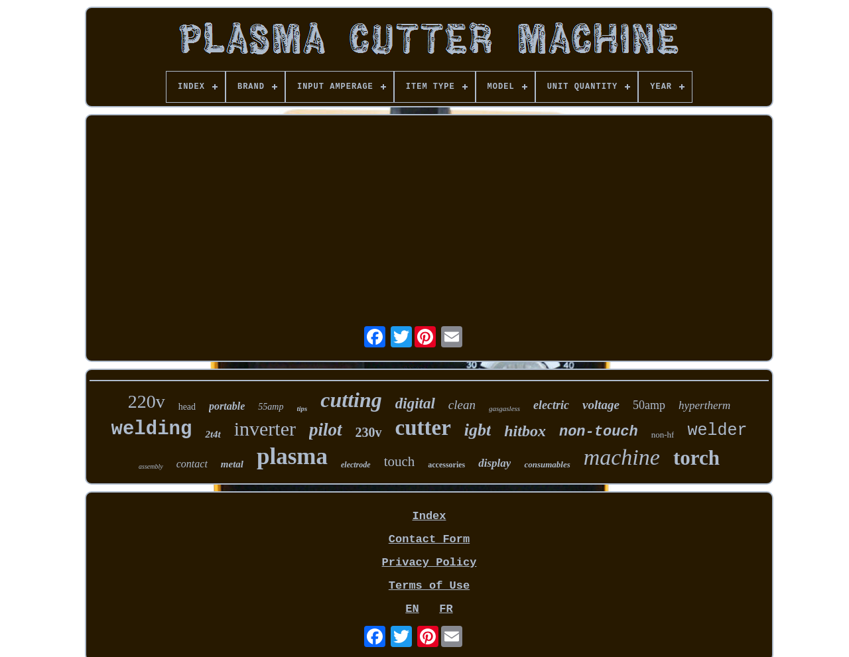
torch (696, 457)
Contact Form (429, 539)
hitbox (525, 431)
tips (301, 408)
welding (151, 429)
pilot (325, 430)
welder (717, 430)
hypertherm (704, 405)
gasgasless (504, 408)
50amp (649, 405)
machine (622, 457)
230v (369, 432)
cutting (350, 400)
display (494, 463)
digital (415, 403)
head (187, 407)
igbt (477, 430)
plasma (292, 456)
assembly (151, 466)
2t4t (212, 434)
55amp (270, 407)
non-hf (663, 435)
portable (227, 406)
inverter (265, 429)
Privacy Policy (429, 562)
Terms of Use (429, 585)
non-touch (598, 432)
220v (146, 401)
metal (232, 464)
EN (412, 609)
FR (445, 609)
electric (551, 405)
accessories (446, 464)
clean (462, 405)
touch (399, 461)
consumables (547, 464)
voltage (601, 405)
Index (429, 516)
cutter (423, 428)
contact (192, 463)
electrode (356, 464)
